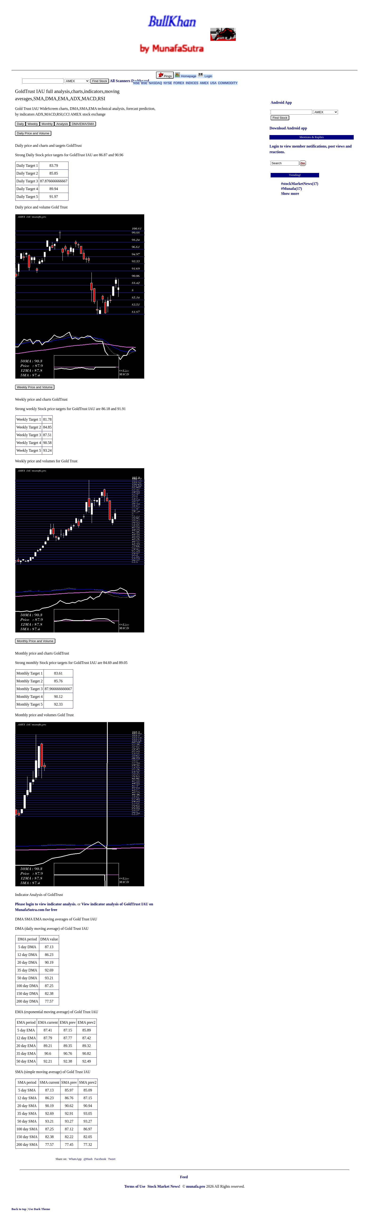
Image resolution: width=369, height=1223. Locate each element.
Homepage (186, 76)
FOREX (178, 83)
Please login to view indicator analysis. (46, 904)
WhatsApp (75, 1159)
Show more (290, 194)
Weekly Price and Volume (35, 387)
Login (205, 76)
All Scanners (120, 81)
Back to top (19, 1209)
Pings (165, 75)
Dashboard (140, 81)
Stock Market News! (164, 1186)
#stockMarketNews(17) (299, 184)
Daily (20, 124)
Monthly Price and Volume (35, 641)
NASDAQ (155, 83)
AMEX (204, 83)
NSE (136, 83)
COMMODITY (227, 83)
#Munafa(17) (291, 189)
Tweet (111, 1159)
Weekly (33, 124)
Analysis (62, 124)
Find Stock (99, 81)
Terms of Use (135, 1186)
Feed (184, 1177)
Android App (281, 102)
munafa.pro (195, 1186)
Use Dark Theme (39, 1209)
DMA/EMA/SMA (83, 124)
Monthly (47, 124)
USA (213, 83)
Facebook (100, 1159)
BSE (144, 83)
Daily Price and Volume (33, 133)
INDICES (192, 83)
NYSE (168, 83)
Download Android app (288, 128)
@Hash (88, 1159)
